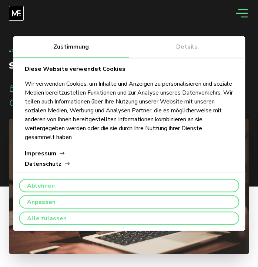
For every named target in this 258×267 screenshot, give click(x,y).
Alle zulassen (47, 218)
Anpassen (41, 202)
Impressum (45, 153)
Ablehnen (41, 186)
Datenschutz (47, 164)
